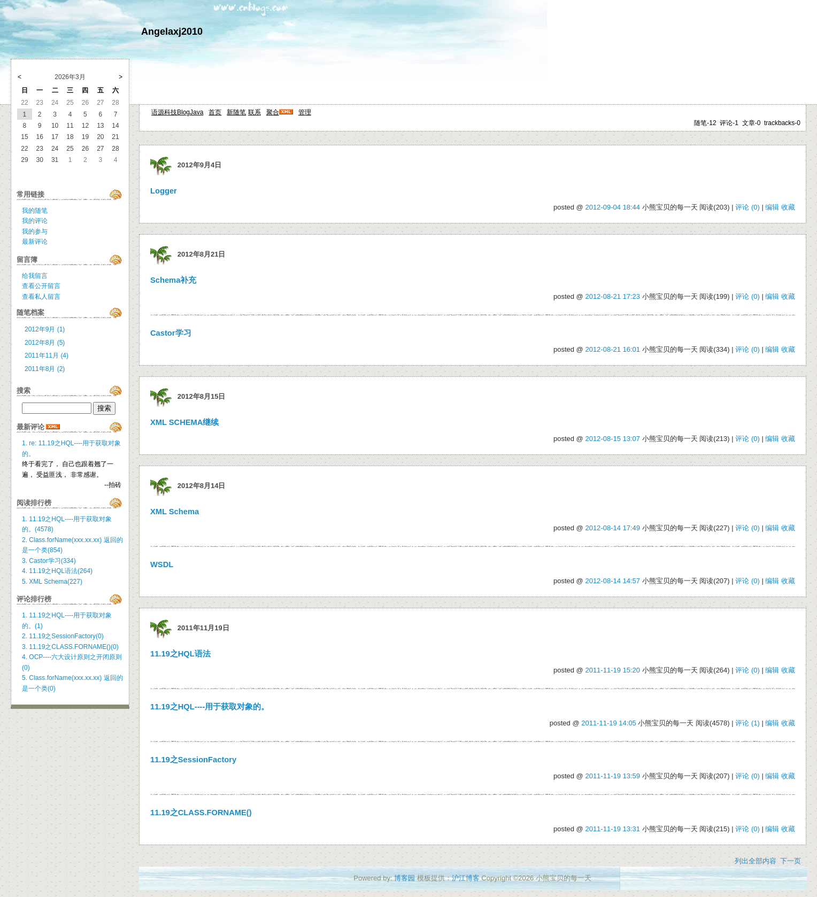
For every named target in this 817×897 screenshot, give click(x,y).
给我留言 (35, 276)
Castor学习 (170, 333)
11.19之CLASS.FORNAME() (201, 812)
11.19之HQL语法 (180, 653)
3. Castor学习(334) (49, 561)
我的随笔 (35, 210)
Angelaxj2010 (172, 31)
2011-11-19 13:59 (612, 776)
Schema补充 (173, 280)
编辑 (772, 207)
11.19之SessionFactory (193, 759)
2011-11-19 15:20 (612, 670)
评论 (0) (747, 207)
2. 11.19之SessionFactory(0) (63, 636)
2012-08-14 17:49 (612, 528)
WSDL (161, 564)
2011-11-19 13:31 (612, 829)
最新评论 (35, 241)
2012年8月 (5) (45, 342)
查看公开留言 (41, 286)
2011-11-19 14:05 (608, 723)
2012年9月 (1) (45, 329)
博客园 (404, 878)
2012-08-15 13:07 (612, 439)
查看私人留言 (41, 296)
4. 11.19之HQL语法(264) (57, 571)
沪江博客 (466, 878)
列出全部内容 (755, 861)
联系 (254, 112)
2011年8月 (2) (45, 369)
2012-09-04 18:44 (612, 207)
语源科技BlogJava (177, 112)
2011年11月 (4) (46, 355)
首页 (215, 112)
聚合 (272, 112)
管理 (304, 112)
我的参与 (35, 231)
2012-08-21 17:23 (612, 296)
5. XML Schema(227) (52, 581)
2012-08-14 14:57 (612, 581)
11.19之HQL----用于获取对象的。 (209, 706)
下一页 (790, 861)
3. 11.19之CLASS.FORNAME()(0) (70, 647)
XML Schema (174, 511)
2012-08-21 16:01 (612, 349)
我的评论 (35, 221)
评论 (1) (747, 723)
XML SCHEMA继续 (184, 422)
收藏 (788, 207)
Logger (163, 191)
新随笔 (236, 112)
